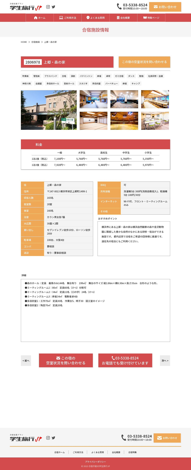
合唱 (64, 75)
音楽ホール (69, 83)
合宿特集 (132, 452)
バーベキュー (111, 83)
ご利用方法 (78, 452)
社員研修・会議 (155, 75)
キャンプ (136, 83)
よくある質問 (97, 452)
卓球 (108, 75)
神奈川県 (26, 83)
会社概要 (116, 452)
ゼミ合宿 (119, 75)
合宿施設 (35, 41)
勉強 (141, 75)
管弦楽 (36, 75)
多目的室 (96, 83)
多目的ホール (53, 83)
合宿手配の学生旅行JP (99, 466)
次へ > (165, 360)
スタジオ (83, 83)
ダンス (131, 75)
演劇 (73, 75)
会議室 (39, 83)
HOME (24, 41)
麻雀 (99, 75)
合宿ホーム (59, 452)
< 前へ (26, 360)
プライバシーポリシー (95, 461)
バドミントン (86, 75)
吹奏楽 (25, 75)
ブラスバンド (50, 75)
